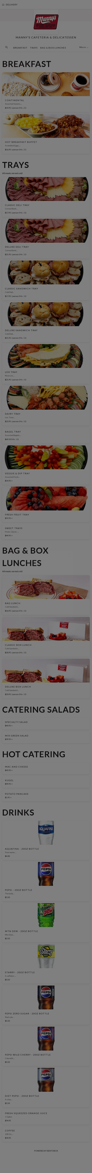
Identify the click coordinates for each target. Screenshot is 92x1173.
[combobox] (46, 597)
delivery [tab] (27, 554)
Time (24, 579)
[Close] (69, 555)
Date (24, 569)
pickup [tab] (43, 554)
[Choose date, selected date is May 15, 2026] (46, 570)
